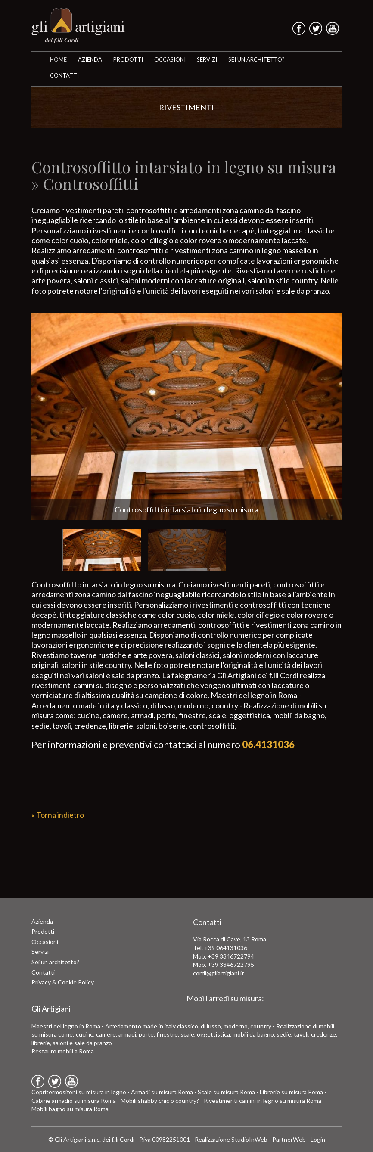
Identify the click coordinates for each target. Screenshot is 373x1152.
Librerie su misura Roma (291, 1092)
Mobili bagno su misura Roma (70, 1108)
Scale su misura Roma (226, 1092)
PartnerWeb (289, 1139)
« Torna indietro (57, 815)
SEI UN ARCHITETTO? (256, 59)
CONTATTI (64, 75)
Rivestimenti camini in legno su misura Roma (262, 1100)
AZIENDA (90, 59)
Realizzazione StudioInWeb (231, 1139)
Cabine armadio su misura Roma (73, 1100)
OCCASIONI (170, 59)
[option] (186, 416)
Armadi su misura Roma (162, 1092)
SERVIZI (207, 59)
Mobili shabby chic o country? (160, 1100)
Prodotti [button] (128, 59)
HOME (58, 59)
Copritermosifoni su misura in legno (78, 1092)
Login (318, 1139)
